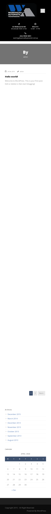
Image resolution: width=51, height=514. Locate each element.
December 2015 (14, 414)
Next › (41, 393)
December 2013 (14, 423)
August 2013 (13, 440)
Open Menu (42, 11)
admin (22, 71)
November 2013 (14, 427)
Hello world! (11, 76)
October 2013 (13, 431)
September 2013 (14, 436)
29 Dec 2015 (11, 71)
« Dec (14, 490)
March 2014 (13, 418)
